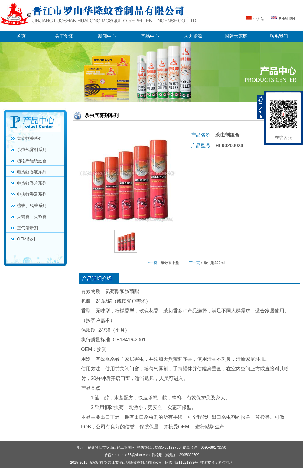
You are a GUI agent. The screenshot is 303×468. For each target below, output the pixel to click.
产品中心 (150, 36)
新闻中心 (107, 36)
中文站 (255, 19)
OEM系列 (26, 239)
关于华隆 (64, 36)
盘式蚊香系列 (29, 138)
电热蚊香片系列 (32, 183)
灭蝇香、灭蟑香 (32, 216)
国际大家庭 (236, 36)
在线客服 (283, 137)
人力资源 (193, 36)
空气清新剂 (27, 227)
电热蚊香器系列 (32, 194)
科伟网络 (225, 462)
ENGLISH (283, 19)
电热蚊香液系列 (32, 171)
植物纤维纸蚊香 (32, 160)
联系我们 (279, 36)
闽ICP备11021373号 (181, 462)
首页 (21, 36)
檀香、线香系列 (32, 205)
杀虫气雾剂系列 (32, 149)
